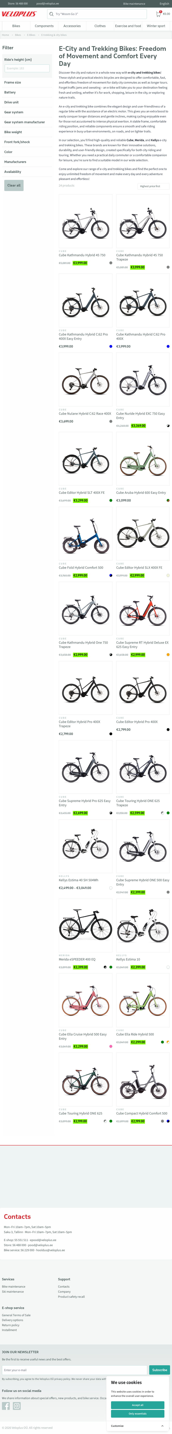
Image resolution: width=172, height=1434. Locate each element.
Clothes (100, 26)
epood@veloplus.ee (43, 1240)
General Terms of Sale (16, 1315)
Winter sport (156, 26)
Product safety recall (71, 1297)
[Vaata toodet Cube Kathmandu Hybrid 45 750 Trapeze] (143, 221)
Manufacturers (15, 162)
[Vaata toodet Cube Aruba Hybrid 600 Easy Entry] (143, 459)
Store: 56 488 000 (18, 4)
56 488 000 (19, 1245)
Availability (12, 172)
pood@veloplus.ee (47, 4)
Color (8, 152)
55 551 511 (21, 1240)
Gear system (13, 112)
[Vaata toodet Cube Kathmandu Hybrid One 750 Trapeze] (85, 609)
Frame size (12, 82)
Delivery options (12, 1320)
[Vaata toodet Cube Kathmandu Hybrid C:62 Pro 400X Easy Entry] (85, 300)
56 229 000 (27, 1250)
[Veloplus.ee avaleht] (19, 14)
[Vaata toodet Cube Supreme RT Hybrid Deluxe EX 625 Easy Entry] (143, 609)
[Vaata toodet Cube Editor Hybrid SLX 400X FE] (143, 534)
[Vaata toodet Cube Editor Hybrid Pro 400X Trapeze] (85, 688)
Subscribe (159, 1370)
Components (44, 26)
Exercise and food (128, 26)
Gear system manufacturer (24, 122)
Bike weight (13, 132)
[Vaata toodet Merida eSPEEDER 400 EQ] (85, 925)
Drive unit (11, 102)
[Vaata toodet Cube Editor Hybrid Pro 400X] (143, 688)
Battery (10, 92)
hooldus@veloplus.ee (50, 1250)
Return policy (10, 1325)
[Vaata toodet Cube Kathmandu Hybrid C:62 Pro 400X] (143, 300)
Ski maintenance (13, 1292)
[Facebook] (6, 1406)
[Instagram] (17, 1406)
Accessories (72, 26)
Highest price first (150, 186)
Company (64, 1292)
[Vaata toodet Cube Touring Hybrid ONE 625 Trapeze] (143, 767)
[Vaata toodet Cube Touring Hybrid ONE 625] (85, 1079)
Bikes (16, 26)
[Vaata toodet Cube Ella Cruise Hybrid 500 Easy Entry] (85, 1000)
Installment (9, 1330)
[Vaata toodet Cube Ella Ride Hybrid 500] (143, 1000)
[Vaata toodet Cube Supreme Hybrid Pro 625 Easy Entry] (85, 767)
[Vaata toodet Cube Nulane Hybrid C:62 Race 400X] (85, 379)
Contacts (64, 1286)
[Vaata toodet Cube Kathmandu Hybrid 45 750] (85, 221)
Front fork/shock (17, 142)
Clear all (13, 185)
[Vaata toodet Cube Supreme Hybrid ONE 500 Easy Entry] (143, 846)
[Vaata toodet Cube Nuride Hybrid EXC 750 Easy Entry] (143, 379)
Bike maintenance (134, 4)
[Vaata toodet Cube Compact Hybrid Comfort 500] (143, 1079)
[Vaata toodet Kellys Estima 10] (143, 925)
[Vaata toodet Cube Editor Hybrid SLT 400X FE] (85, 459)
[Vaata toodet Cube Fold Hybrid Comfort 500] (85, 534)
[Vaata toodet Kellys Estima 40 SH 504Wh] (85, 846)
